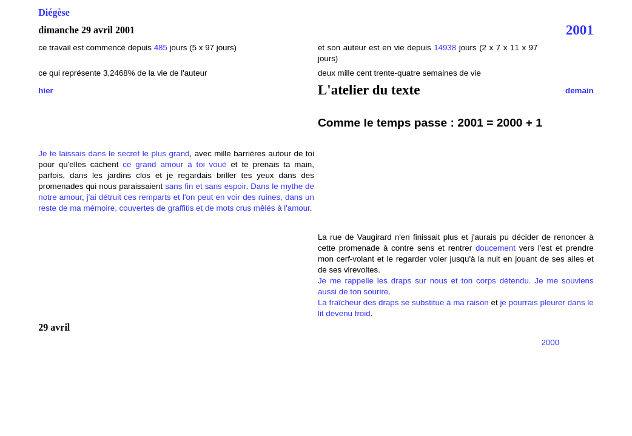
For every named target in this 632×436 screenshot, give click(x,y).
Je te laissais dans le (76, 153)
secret (129, 153)
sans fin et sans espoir (205, 186)
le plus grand (166, 153)
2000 (550, 342)
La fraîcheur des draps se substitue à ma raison (403, 302)
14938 (445, 47)
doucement (496, 248)
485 (160, 47)
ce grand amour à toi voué (174, 164)
